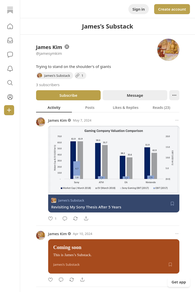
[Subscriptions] (10, 40)
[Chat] (10, 54)
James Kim (57, 120)
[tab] (54, 107)
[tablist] (107, 107)
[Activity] (10, 69)
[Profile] (10, 97)
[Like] (52, 218)
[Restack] (75, 218)
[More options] (177, 120)
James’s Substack (71, 200)
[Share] (86, 218)
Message (135, 95)
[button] (10, 26)
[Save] (172, 204)
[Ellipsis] (174, 95)
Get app (179, 281)
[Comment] (65, 218)
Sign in (138, 9)
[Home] (10, 10)
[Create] (9, 110)
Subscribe (68, 95)
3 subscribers (48, 84)
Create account (172, 9)
